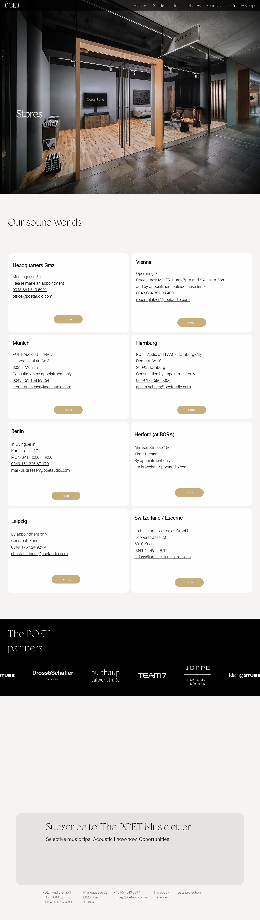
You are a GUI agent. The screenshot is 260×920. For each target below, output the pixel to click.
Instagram (161, 897)
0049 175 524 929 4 (29, 547)
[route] (68, 319)
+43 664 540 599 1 (127, 892)
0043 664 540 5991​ (30, 289)
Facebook (161, 892)
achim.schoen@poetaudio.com (163, 386)
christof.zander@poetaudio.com (39, 553)
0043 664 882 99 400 (155, 293)
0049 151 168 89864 (31, 380)
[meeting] (66, 579)
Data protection (189, 892)
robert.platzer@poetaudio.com (163, 299)
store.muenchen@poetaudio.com (42, 386)
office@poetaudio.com (32, 296)
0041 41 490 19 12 (151, 550)
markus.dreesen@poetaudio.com (40, 470)
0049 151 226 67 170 (30, 463)
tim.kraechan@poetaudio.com (161, 467)
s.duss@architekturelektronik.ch (162, 556)
